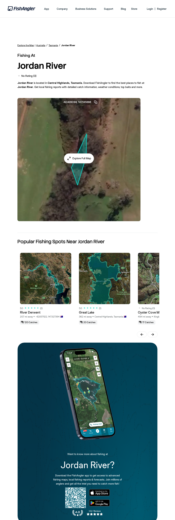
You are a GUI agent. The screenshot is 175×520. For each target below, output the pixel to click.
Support (108, 9)
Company (62, 9)
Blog (123, 9)
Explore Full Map (81, 158)
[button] (79, 158)
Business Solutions (85, 9)
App (46, 9)
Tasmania (53, 45)
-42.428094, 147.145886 (80, 102)
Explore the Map (25, 45)
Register (161, 9)
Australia (40, 45)
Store (134, 9)
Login (150, 9)
